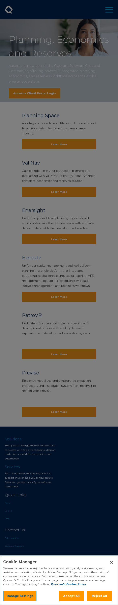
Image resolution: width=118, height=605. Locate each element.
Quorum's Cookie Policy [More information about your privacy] (68, 584)
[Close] (111, 562)
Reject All (99, 596)
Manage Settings (19, 596)
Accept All (71, 596)
